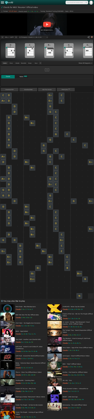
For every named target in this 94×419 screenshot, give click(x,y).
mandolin (23, 63)
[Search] (86, 2)
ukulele (17, 63)
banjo (29, 63)
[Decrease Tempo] (2, 37)
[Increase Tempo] (16, 37)
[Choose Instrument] (40, 63)
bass (36, 63)
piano (11, 63)
